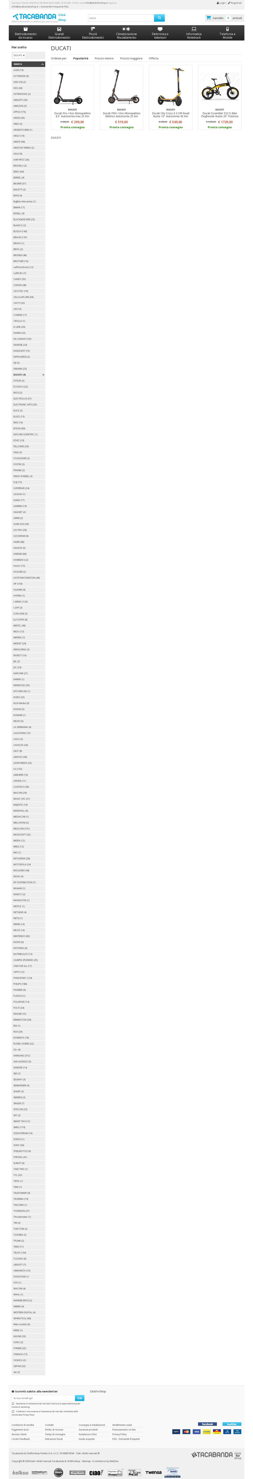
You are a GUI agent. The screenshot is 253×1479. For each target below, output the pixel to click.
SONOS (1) (18, 1135)
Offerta (153, 55)
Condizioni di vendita (23, 1421)
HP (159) (17, 580)
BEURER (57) (19, 180)
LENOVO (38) (20, 753)
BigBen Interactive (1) (24, 198)
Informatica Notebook (194, 29)
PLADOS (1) (19, 992)
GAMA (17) (18, 496)
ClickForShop (98, 1388)
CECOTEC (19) (20, 287)
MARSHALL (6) (20, 807)
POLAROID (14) (21, 998)
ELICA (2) (17, 407)
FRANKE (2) (19, 466)
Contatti (49, 1421)
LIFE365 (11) (19, 777)
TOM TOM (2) (20, 1225)
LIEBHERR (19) (20, 771)
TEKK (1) (17, 1183)
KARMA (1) (18, 676)
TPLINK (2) (18, 1237)
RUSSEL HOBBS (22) (23, 1040)
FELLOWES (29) (21, 443)
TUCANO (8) (19, 1255)
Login (221, 2)
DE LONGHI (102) (22, 335)
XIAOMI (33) (19, 1333)
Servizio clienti (19, 1430)
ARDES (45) (19, 114)
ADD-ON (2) (19, 78)
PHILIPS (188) (20, 980)
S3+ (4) (16, 1046)
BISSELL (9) (18, 210)
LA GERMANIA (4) (22, 723)
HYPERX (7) (19, 592)
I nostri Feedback (21, 1435)
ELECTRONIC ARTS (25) (25, 401)
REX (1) (16, 1022)
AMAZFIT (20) (20, 96)
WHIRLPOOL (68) (22, 1315)
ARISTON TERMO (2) (23, 144)
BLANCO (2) (19, 222)
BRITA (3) (18, 245)
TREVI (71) (18, 1243)
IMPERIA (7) (19, 634)
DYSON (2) (18, 377)
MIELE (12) (18, 843)
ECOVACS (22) (20, 383)
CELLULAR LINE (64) (23, 293)
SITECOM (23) (20, 1106)
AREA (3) (17, 120)
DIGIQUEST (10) (21, 347)
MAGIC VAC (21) (21, 795)
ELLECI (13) (18, 413)
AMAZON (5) (20, 102)
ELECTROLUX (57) (22, 395)
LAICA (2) (18, 735)
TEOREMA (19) (20, 1195)
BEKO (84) (18, 168)
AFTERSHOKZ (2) (21, 90)
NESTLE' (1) (19, 902)
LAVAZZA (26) (20, 741)
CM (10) (17, 305)
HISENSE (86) (19, 550)
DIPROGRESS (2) (21, 353)
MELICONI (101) (21, 825)
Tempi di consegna (55, 1430)
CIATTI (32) (19, 299)
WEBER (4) (18, 1303)
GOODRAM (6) (20, 532)
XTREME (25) (19, 1344)
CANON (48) (19, 281)
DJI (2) (16, 359)
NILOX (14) (18, 926)
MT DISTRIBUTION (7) (24, 879)
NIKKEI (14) (18, 920)
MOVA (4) (18, 873)
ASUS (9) (17, 150)
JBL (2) (16, 658)
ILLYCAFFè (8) (20, 616)
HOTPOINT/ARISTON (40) (26, 574)
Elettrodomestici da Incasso (25, 29)
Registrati (235, 2)
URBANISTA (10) (21, 1267)
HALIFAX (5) (19, 544)
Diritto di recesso (54, 1426)
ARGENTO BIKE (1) (22, 126)
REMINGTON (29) (22, 1016)
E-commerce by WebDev (106, 1457)
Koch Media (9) (21, 699)
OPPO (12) (18, 968)
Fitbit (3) (17, 449)
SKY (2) (16, 1112)
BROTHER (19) (20, 257)
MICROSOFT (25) (21, 831)
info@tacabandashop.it (25, 6)
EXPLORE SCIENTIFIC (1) (25, 431)
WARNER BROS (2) (22, 1297)
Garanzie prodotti (88, 1426)
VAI (79, 1394)
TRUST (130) (19, 1249)
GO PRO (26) (20, 526)
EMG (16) (18, 419)
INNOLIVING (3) (21, 646)
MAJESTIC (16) (20, 801)
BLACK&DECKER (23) (24, 216)
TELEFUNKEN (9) (21, 1189)
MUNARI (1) (19, 885)
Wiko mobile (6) (21, 1321)
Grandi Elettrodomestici (59, 29)
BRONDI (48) (20, 251)
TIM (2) (16, 1219)
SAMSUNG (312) (21, 1052)
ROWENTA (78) (21, 1034)
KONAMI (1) (19, 711)
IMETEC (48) (19, 622)
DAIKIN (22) (19, 329)
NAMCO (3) (19, 891)
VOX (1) (17, 1279)
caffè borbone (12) (23, 263)
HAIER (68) (18, 538)
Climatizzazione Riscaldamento (126, 32)
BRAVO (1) (18, 240)
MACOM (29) (20, 789)
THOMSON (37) (21, 1207)
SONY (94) (18, 1141)
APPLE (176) (19, 108)
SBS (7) (16, 1070)
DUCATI (18, 52)
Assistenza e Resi (88, 1430)
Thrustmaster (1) (22, 1213)
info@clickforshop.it (96, 2)
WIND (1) (18, 1327)
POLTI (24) (18, 1004)
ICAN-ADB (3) (20, 610)
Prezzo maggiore (131, 55)
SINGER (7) (18, 1100)
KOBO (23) (18, 693)
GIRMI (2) (18, 514)
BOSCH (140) (20, 228)
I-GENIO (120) (20, 598)
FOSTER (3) (18, 461)
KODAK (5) (18, 705)
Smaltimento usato (122, 1421)
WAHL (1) (18, 1291)
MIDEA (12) (19, 837)
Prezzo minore (104, 55)
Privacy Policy (28, 1411)
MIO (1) (17, 849)
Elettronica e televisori (160, 29)
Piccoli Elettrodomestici (93, 29)
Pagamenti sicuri (20, 1426)
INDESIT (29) (19, 640)
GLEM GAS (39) (21, 520)
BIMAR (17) (19, 204)
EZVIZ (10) (18, 437)
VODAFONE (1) (21, 1273)
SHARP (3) (18, 1088)
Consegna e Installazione (92, 1421)
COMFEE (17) (20, 311)
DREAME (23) (20, 365)
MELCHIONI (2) (21, 819)
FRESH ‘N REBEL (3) (22, 472)
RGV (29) (17, 1028)
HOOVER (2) (19, 568)
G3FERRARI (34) (21, 484)
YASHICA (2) (19, 1356)
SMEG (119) (19, 1123)
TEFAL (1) (18, 1177)
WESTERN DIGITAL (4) (24, 1309)
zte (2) (16, 1368)
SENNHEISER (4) (21, 1082)
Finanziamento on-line (124, 1426)
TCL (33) (17, 1171)
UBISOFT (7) (19, 1261)
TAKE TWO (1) (20, 1165)
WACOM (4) (19, 1285)
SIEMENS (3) (19, 1094)
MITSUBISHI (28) (21, 855)
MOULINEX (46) (21, 867)
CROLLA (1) (19, 317)
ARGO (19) (18, 132)
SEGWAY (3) (19, 1076)
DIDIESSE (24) (20, 341)
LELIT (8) (17, 747)
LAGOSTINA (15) (21, 729)
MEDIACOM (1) (21, 813)
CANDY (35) (19, 275)
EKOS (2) (17, 389)
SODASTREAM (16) (22, 1129)
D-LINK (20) (19, 323)
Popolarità (80, 55)
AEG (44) (17, 84)
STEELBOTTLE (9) (22, 1147)
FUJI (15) (17, 478)
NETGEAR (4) (19, 908)
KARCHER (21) (20, 670)
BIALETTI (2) (19, 186)
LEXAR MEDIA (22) (22, 759)
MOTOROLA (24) (22, 861)
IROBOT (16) (19, 652)
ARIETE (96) (19, 138)
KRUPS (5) (18, 717)
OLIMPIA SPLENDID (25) (25, 956)
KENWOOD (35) (21, 682)
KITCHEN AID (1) (21, 687)
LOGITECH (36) (21, 783)
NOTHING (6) (20, 944)
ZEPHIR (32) (19, 1362)
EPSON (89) (19, 425)
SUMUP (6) (18, 1159)
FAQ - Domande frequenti (126, 1435)
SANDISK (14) (20, 1064)
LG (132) (17, 765)
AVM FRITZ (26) (21, 156)
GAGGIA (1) (19, 490)
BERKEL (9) (18, 174)
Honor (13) (19, 562)
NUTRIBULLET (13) (22, 950)
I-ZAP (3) (17, 604)
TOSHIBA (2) (19, 1231)
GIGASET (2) (19, 508)
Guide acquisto (87, 1435)
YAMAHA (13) (20, 1350)
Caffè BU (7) (19, 269)
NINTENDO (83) (21, 932)
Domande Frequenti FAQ (54, 6)
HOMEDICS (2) (20, 556)
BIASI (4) (17, 192)
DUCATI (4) (19, 371)
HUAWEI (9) (19, 586)
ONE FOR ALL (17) (22, 962)
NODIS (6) (18, 938)
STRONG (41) (20, 1153)
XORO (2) (18, 1339)
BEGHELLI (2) (20, 162)
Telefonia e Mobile (227, 29)
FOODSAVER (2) (21, 455)
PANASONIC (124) (22, 974)
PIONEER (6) (19, 986)
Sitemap (86, 1457)
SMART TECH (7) (21, 1118)
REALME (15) (19, 1010)
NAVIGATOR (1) (21, 897)
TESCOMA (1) (20, 1201)
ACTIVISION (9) (21, 72)
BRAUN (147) (20, 234)
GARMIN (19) (20, 502)
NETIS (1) (17, 914)
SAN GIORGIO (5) (22, 1058)
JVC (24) (17, 664)
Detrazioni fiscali (54, 1435)
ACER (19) (18, 66)
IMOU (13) (18, 628)
